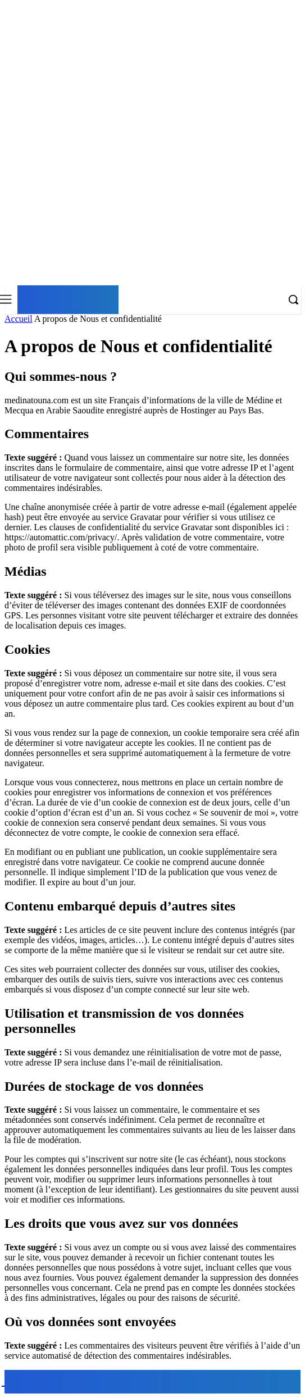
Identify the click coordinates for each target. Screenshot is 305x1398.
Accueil (18, 319)
